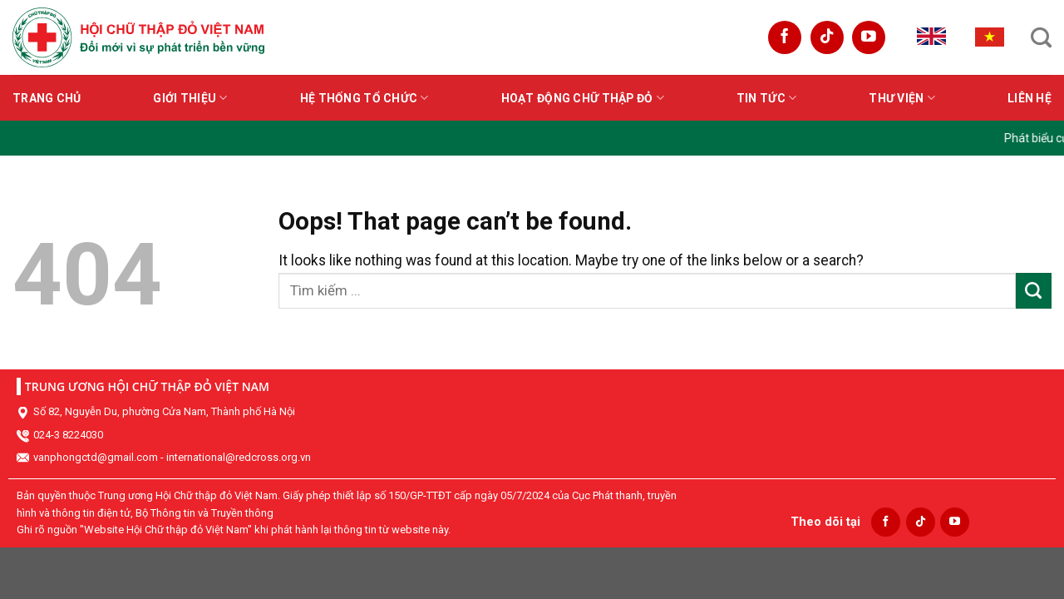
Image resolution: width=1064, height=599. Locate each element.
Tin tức (766, 98)
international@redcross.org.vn (238, 457)
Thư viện (902, 98)
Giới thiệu (190, 98)
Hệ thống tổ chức (364, 98)
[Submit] (1034, 291)
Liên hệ (1029, 98)
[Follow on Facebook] (784, 37)
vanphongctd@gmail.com (95, 457)
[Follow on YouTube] (868, 37)
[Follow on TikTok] (827, 37)
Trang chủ (46, 98)
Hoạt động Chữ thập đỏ (582, 98)
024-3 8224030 (68, 434)
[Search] (1041, 37)
